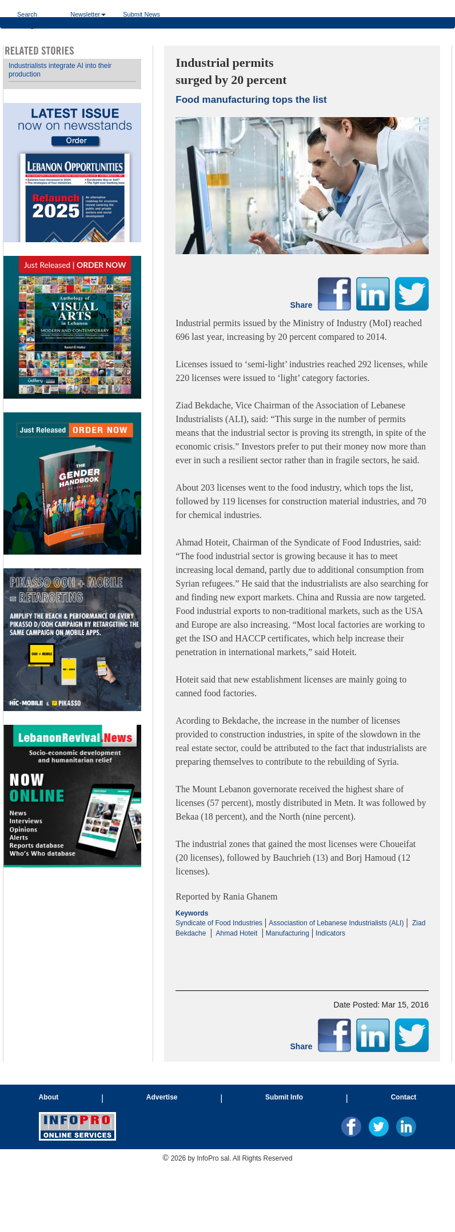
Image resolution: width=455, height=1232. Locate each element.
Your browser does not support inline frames (72, 463)
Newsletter (88, 14)
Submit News (141, 14)
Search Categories (35, 14)
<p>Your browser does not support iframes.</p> (302, 949)
